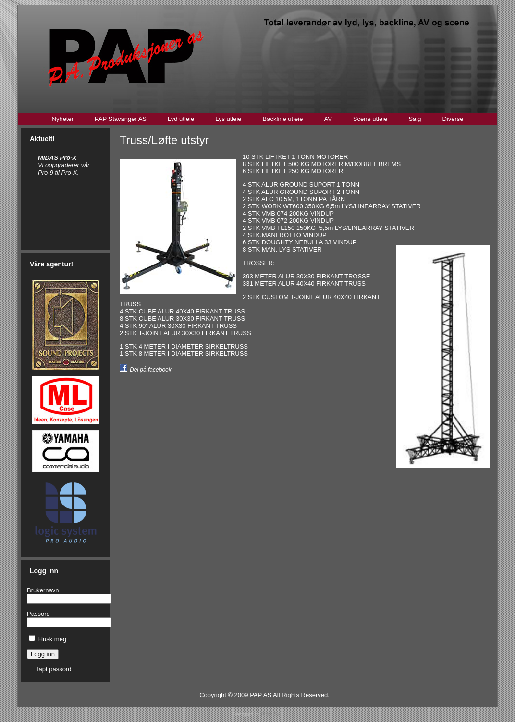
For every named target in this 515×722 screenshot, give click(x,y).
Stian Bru (271, 714)
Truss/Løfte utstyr (164, 139)
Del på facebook (151, 369)
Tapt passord (53, 669)
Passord (38, 613)
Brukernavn (43, 590)
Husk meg (52, 639)
